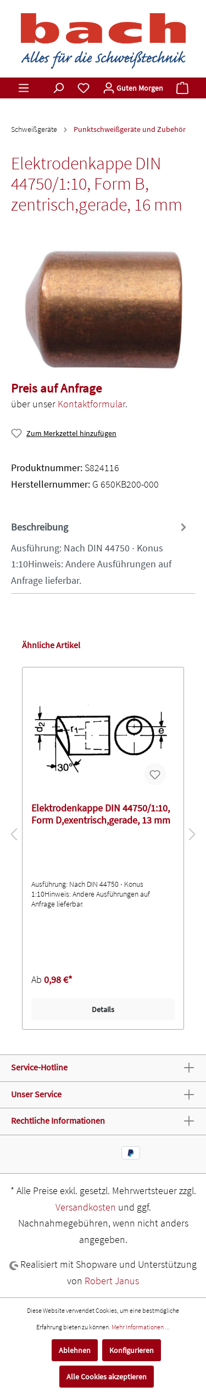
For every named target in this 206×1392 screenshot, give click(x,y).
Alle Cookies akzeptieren (106, 1377)
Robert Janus (112, 1280)
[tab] (100, 552)
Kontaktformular (91, 403)
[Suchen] (58, 88)
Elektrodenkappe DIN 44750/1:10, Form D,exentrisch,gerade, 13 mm (100, 814)
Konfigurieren (131, 1350)
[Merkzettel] (83, 88)
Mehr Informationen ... (141, 1327)
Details (103, 1009)
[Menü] (23, 88)
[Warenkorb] (182, 88)
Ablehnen (75, 1350)
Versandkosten (85, 1207)
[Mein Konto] (133, 88)
